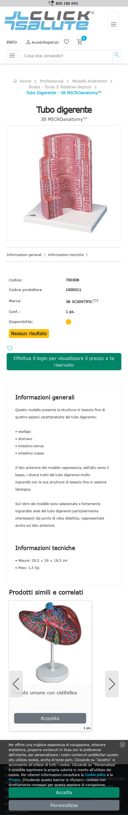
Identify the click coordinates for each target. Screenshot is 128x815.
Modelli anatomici (89, 81)
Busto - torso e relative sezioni (60, 87)
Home (22, 81)
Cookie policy (95, 775)
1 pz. (70, 311)
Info (12, 42)
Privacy (14, 780)
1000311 (73, 289)
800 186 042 (67, 3)
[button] (112, 684)
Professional (51, 81)
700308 (72, 280)
